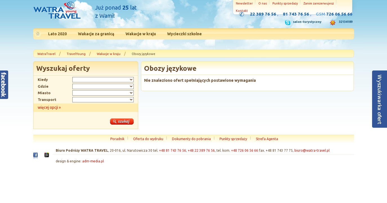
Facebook (35, 157)
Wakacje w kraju (108, 54)
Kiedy (43, 79)
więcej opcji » (49, 107)
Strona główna (56, 11)
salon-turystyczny (307, 21)
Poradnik (117, 139)
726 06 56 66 (339, 14)
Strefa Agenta (267, 139)
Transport (47, 100)
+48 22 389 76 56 (201, 150)
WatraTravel (46, 54)
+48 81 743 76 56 (172, 150)
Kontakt (242, 10)
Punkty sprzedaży (285, 3)
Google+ (46, 156)
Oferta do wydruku (148, 139)
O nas (262, 3)
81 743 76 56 (296, 14)
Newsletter (244, 3)
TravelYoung (76, 54)
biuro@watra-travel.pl (312, 150)
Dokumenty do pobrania (191, 139)
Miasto (44, 93)
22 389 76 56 (263, 14)
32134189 (345, 21)
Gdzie (43, 86)
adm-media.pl (93, 161)
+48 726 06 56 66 (244, 150)
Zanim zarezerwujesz (318, 3)
